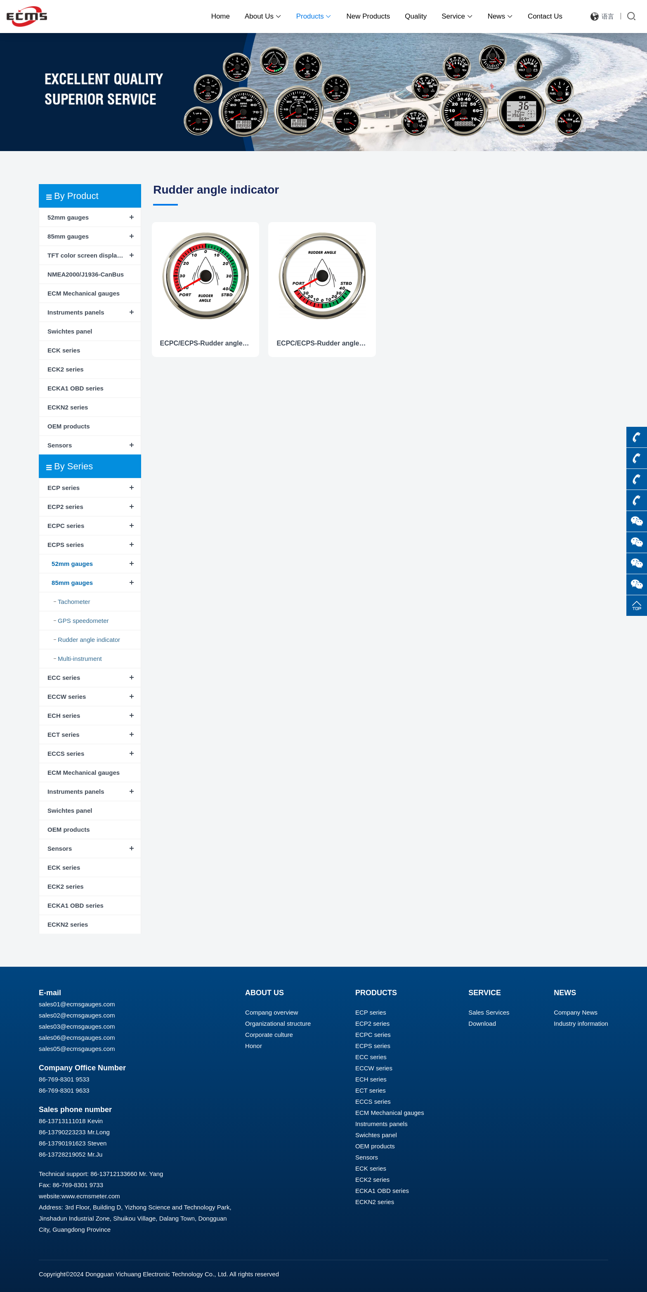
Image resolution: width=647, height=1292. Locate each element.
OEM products (68, 426)
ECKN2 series (67, 407)
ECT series (63, 734)
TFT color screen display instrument (94, 255)
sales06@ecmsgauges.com (77, 1037)
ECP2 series (65, 506)
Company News (575, 1012)
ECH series (63, 715)
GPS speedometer (83, 620)
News (500, 16)
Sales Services (488, 1012)
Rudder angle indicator (89, 639)
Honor (253, 1045)
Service (457, 16)
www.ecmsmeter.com (90, 1196)
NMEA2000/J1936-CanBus (85, 274)
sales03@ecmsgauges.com (77, 1026)
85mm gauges (68, 236)
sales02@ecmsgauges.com (77, 1015)
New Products (368, 16)
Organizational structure (278, 1023)
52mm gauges (68, 217)
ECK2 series (65, 369)
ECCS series (65, 753)
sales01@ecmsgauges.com (77, 1004)
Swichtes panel (69, 331)
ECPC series (65, 525)
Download (482, 1023)
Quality (416, 16)
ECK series (63, 350)
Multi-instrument (80, 658)
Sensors (59, 445)
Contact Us (545, 16)
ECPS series (65, 544)
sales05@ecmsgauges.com (77, 1048)
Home (220, 16)
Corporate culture (269, 1034)
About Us (263, 16)
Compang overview (271, 1012)
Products (314, 16)
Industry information (581, 1023)
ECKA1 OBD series (75, 388)
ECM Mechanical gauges (83, 293)
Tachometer (74, 601)
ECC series (63, 677)
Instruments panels (75, 312)
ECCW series (66, 696)
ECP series (63, 487)
